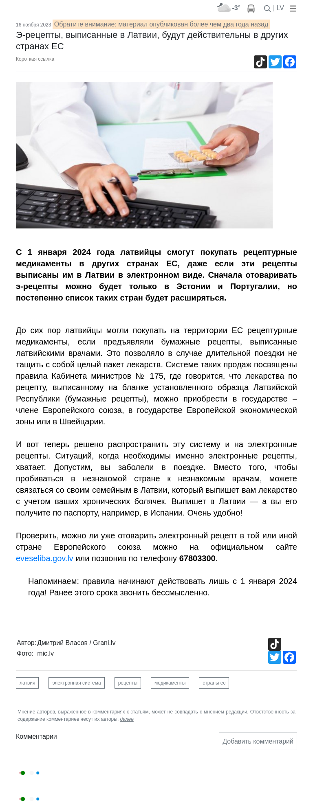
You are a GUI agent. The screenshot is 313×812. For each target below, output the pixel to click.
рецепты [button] (127, 683)
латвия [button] (27, 683)
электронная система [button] (76, 683)
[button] (291, 7)
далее (127, 719)
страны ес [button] (214, 683)
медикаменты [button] (169, 683)
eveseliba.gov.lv (44, 558)
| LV (278, 7)
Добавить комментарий (258, 741)
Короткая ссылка (35, 59)
